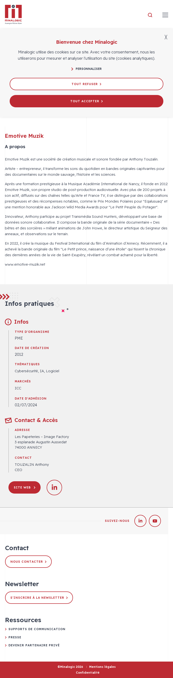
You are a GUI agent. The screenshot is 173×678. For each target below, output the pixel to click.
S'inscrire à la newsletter (39, 597)
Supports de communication (36, 629)
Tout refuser (86, 84)
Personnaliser (86, 69)
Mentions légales (102, 667)
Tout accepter (86, 101)
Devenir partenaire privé (34, 645)
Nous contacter (28, 561)
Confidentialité (88, 672)
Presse (14, 637)
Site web (24, 487)
